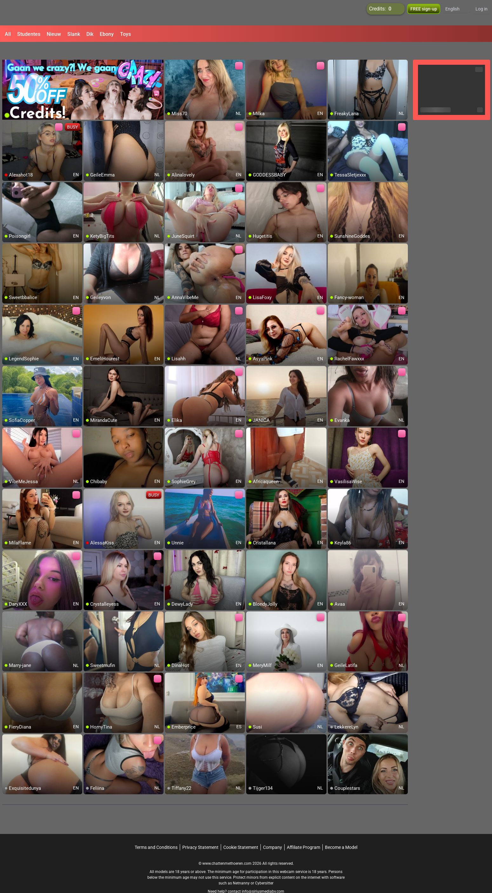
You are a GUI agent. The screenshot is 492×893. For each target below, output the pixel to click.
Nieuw (54, 34)
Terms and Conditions (156, 833)
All (8, 34)
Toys (125, 34)
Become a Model (341, 833)
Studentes (28, 34)
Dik (89, 34)
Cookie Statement (240, 833)
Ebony (107, 34)
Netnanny (242, 869)
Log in (481, 12)
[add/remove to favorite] (169, 50)
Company (272, 833)
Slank (73, 34)
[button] (456, 13)
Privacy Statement (200, 833)
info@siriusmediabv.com (263, 877)
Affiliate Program (303, 833)
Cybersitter (264, 869)
